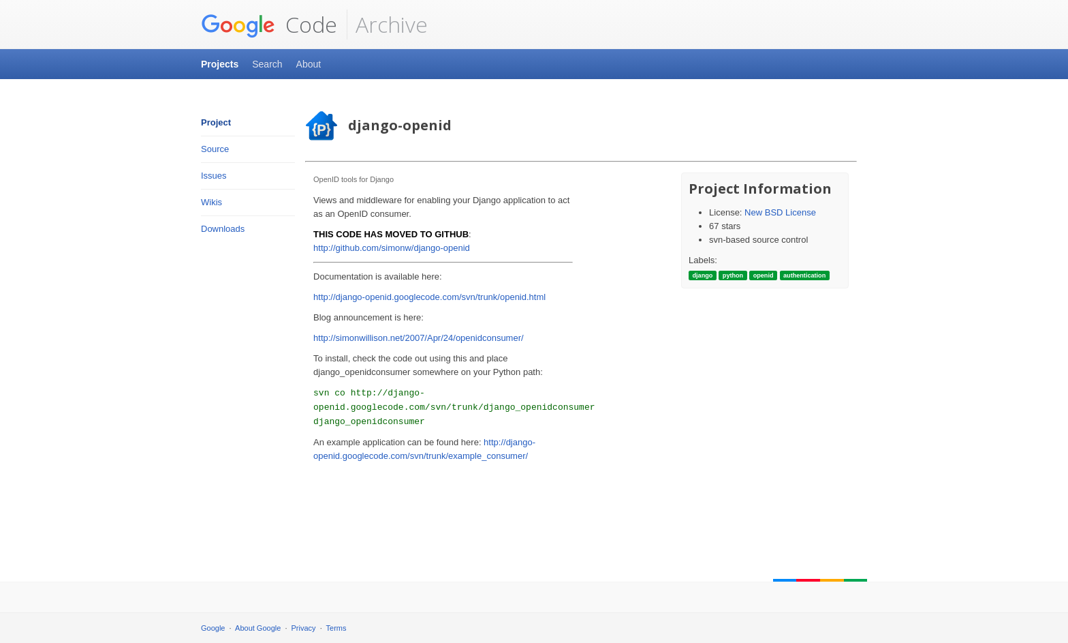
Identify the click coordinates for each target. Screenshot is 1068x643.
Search (267, 64)
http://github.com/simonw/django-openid (391, 248)
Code (269, 25)
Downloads (223, 229)
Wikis (211, 202)
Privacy (304, 628)
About (308, 64)
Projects (219, 64)
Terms (336, 628)
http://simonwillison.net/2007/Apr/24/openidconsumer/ (418, 338)
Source (215, 149)
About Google (258, 628)
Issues (214, 175)
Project (216, 122)
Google (213, 628)
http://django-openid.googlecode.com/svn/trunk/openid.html (429, 297)
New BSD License (780, 212)
